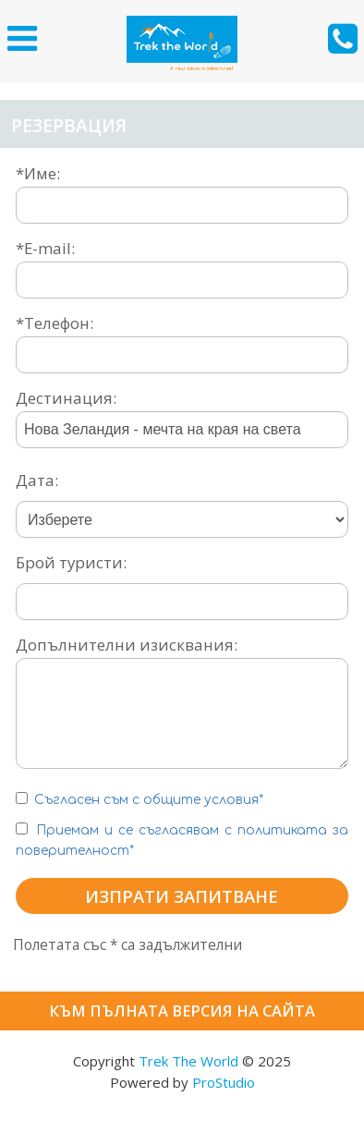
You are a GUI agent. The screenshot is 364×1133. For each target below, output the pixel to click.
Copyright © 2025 (182, 1061)
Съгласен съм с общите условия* (150, 800)
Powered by (182, 1082)
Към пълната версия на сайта (182, 1010)
